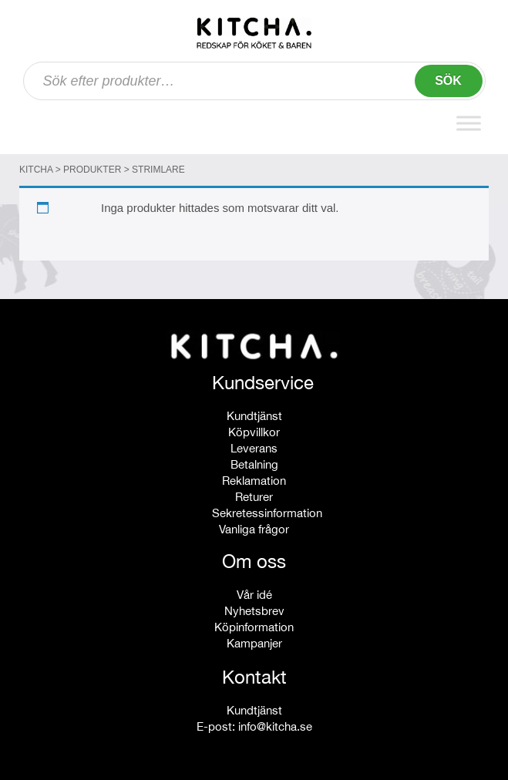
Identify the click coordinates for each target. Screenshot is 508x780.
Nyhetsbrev (254, 610)
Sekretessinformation (267, 512)
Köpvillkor (254, 432)
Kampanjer (254, 643)
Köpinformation (254, 627)
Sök (448, 80)
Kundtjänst (254, 415)
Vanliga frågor (254, 529)
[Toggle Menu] (468, 123)
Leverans (254, 448)
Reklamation (254, 480)
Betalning (254, 464)
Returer (254, 496)
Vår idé (254, 594)
